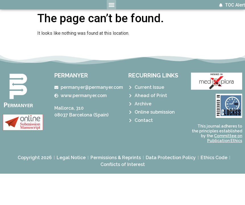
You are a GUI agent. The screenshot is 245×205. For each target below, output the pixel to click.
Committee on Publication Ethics (224, 138)
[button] (111, 4)
